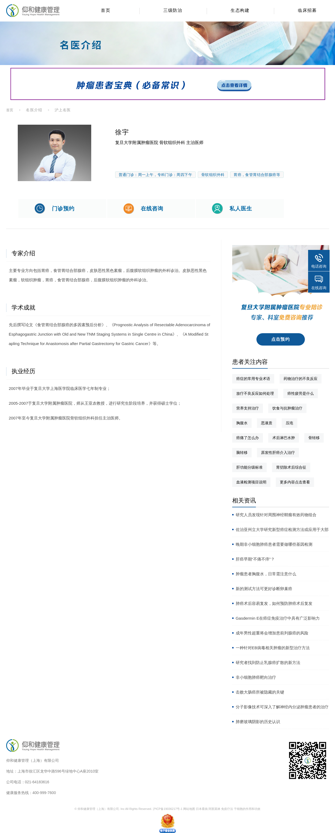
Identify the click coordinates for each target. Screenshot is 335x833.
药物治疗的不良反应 (301, 378)
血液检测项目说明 (251, 482)
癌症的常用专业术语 (253, 378)
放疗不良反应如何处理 (255, 393)
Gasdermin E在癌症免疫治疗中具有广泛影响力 (278, 618)
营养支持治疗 (247, 408)
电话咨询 (318, 266)
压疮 (289, 423)
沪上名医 (63, 110)
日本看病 (202, 808)
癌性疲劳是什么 (300, 393)
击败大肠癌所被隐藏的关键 (260, 692)
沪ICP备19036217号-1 (167, 808)
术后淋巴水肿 (283, 438)
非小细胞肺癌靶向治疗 (256, 677)
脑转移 (242, 452)
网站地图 (189, 808)
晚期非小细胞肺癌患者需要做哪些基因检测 (274, 544)
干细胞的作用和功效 (247, 808)
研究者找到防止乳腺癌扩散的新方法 (268, 662)
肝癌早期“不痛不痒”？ (255, 559)
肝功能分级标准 (249, 467)
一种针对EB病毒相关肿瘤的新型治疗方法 (273, 647)
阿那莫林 (214, 808)
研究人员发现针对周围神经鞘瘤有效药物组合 (276, 514)
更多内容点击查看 (295, 482)
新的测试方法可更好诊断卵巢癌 (264, 588)
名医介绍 (34, 110)
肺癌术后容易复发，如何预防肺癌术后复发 (274, 603)
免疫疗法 (227, 808)
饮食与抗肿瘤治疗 (287, 408)
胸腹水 (242, 423)
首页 (10, 110)
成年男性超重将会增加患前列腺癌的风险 (272, 633)
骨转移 (314, 438)
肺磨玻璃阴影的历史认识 (258, 721)
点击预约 (280, 339)
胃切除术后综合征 (291, 467)
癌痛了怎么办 (247, 438)
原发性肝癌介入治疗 (278, 452)
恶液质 (266, 423)
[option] (54, 153)
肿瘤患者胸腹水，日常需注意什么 (266, 574)
